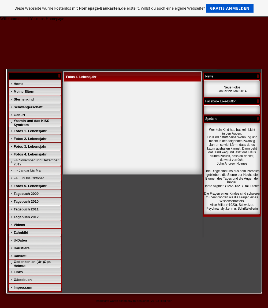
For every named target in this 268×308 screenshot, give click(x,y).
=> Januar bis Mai (27, 170)
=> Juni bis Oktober (29, 178)
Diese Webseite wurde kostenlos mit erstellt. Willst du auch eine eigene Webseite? (134, 8)
